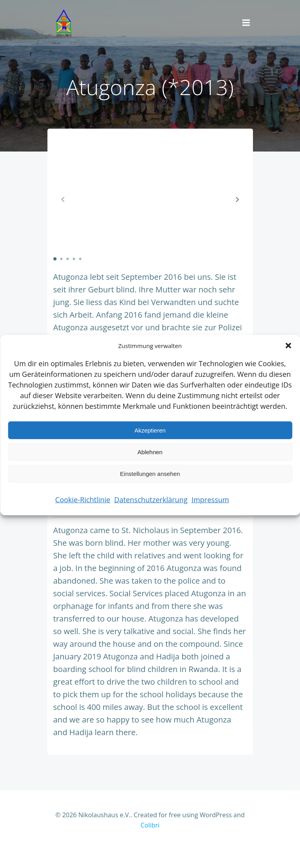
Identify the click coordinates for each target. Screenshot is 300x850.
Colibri (149, 825)
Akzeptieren (150, 430)
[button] (288, 346)
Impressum (210, 499)
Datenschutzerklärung (150, 499)
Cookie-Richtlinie (82, 499)
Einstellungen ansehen (150, 473)
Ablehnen (150, 451)
